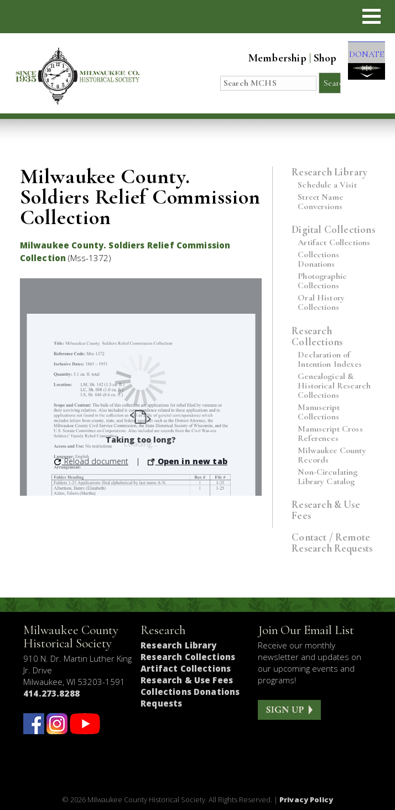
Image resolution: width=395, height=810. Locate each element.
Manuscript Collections (319, 412)
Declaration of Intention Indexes (330, 359)
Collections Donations (318, 259)
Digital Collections (333, 229)
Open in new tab (187, 461)
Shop (316, 58)
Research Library (329, 171)
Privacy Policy (306, 799)
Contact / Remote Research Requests (332, 542)
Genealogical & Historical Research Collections (334, 386)
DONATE (362, 62)
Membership (268, 58)
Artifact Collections (334, 242)
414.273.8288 (51, 693)
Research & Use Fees (326, 510)
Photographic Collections (322, 281)
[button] (371, 16)
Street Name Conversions (320, 202)
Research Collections (317, 336)
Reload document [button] (91, 461)
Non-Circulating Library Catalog (327, 477)
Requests (161, 703)
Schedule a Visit (327, 185)
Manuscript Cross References (330, 433)
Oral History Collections (321, 302)
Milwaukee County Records (332, 455)
